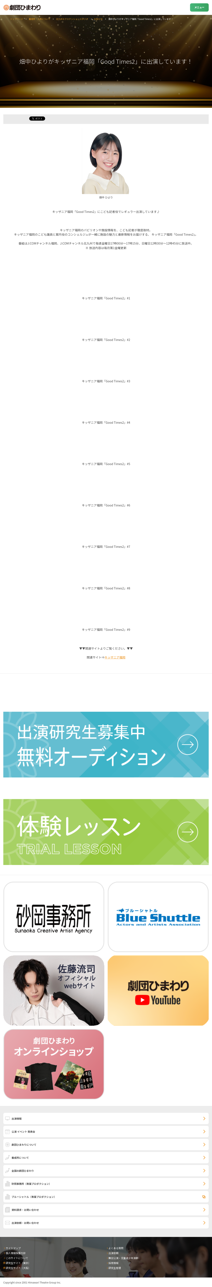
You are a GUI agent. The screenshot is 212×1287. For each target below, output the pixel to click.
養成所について (20, 1157)
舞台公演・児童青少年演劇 (123, 1258)
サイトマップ (13, 1248)
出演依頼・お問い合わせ (25, 1223)
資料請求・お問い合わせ (25, 1209)
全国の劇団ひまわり (23, 1170)
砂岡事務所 (31, 1183)
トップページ (16, 18)
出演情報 (17, 1118)
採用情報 (113, 1263)
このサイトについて (17, 1258)
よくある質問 (115, 1248)
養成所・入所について (39, 18)
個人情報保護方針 (16, 1253)
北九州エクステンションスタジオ (72, 18)
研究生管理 (114, 1268)
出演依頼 (113, 1253)
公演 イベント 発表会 (23, 1131)
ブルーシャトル (34, 1196)
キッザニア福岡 (115, 657)
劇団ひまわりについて (24, 1144)
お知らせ (98, 18)
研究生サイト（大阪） (18, 1268)
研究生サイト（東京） (18, 1263)
